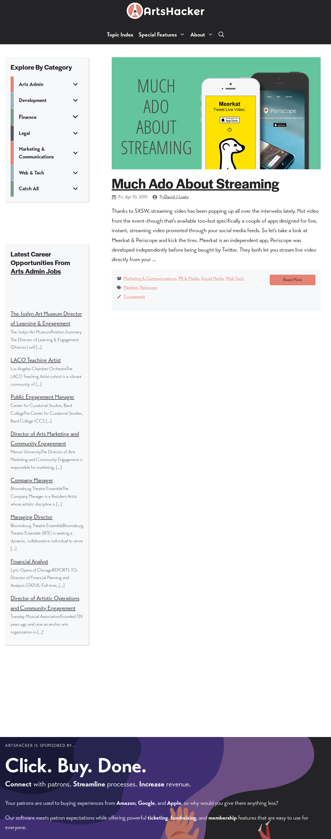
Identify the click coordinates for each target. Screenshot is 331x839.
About (203, 34)
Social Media (212, 278)
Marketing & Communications (150, 278)
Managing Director (31, 516)
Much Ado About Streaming (195, 182)
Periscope (148, 287)
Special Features (163, 34)
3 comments (134, 296)
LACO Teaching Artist (36, 359)
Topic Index (120, 34)
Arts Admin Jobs (36, 271)
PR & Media (188, 278)
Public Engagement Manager (42, 396)
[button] (221, 34)
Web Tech (235, 278)
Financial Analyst (29, 561)
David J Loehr (176, 197)
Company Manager (32, 480)
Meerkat (131, 287)
